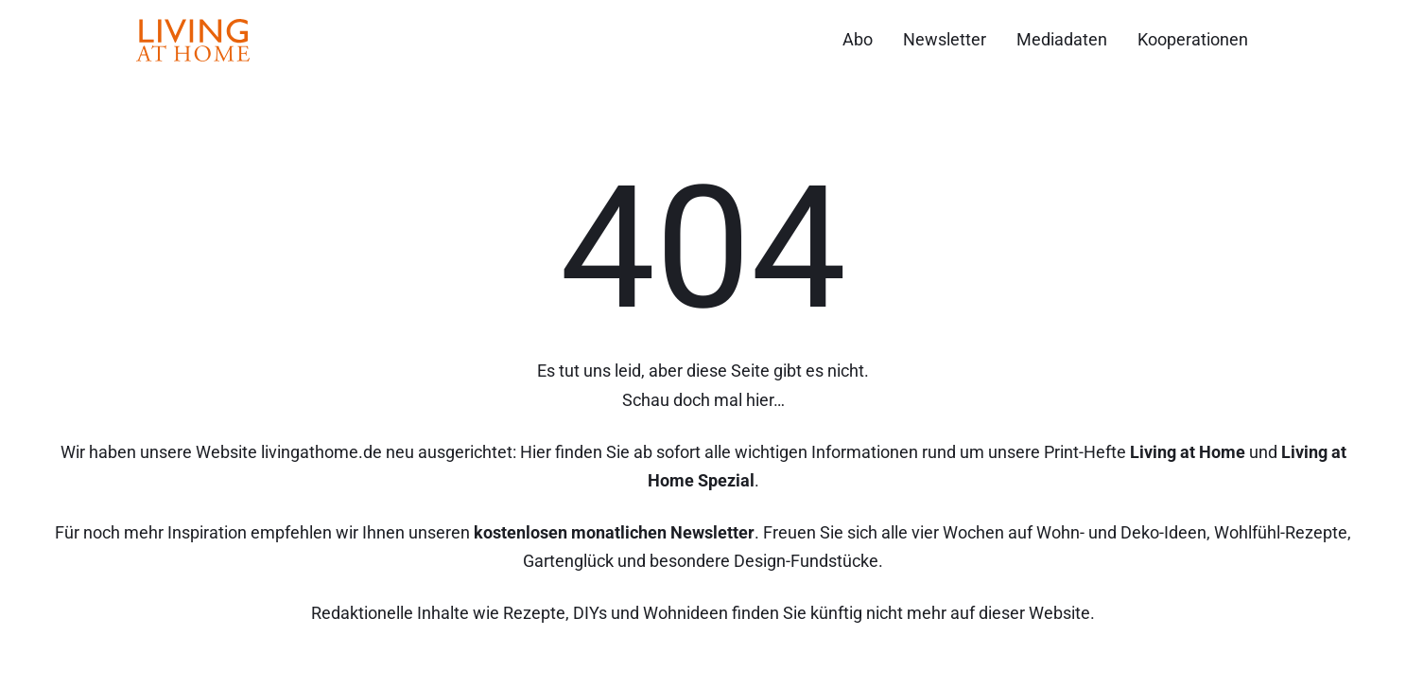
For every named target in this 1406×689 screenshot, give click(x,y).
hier (759, 400)
